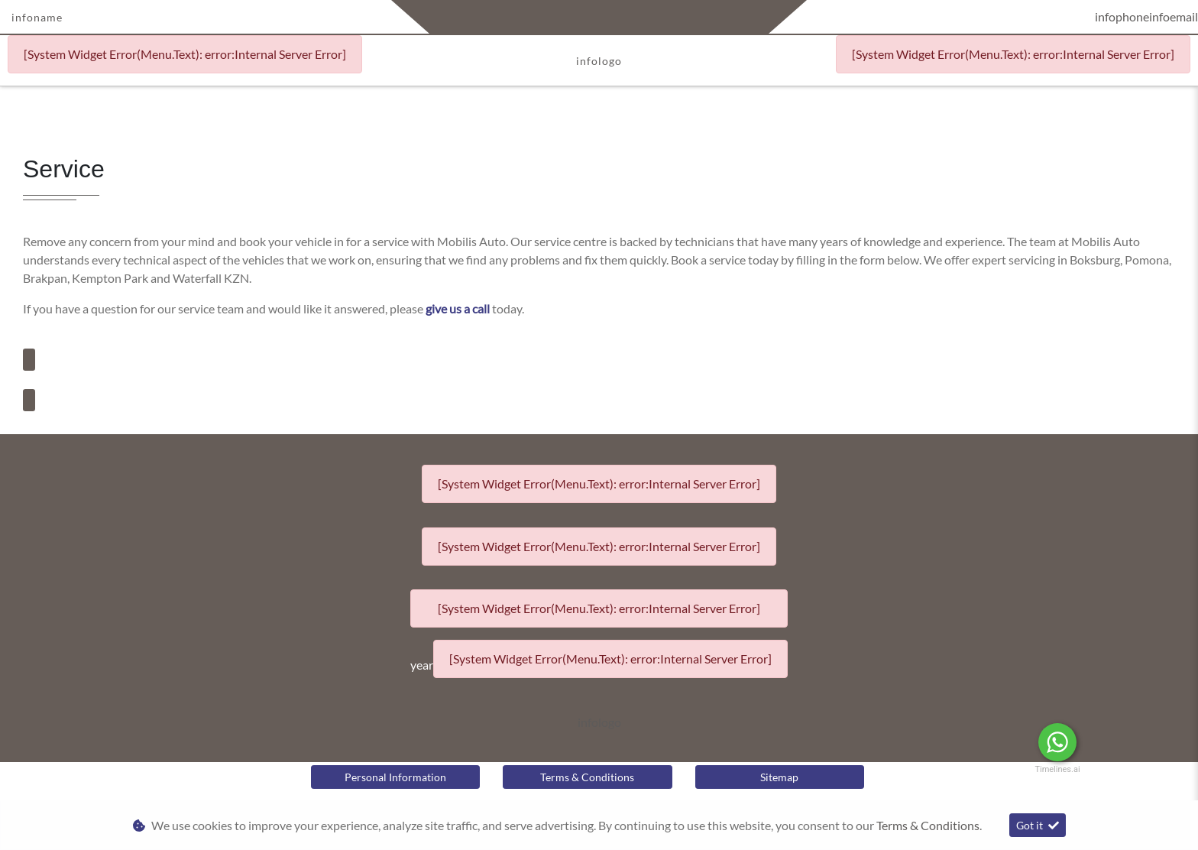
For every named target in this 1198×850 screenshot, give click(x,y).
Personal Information (395, 777)
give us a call (459, 308)
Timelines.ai (1057, 769)
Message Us (1134, 742)
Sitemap (779, 777)
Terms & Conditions (587, 777)
